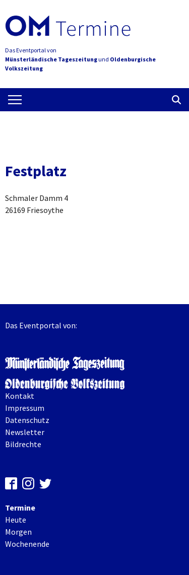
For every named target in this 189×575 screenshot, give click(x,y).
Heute (15, 520)
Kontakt (19, 396)
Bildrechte (23, 444)
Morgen (18, 532)
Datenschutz (27, 420)
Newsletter (24, 432)
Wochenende (27, 544)
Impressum (24, 408)
